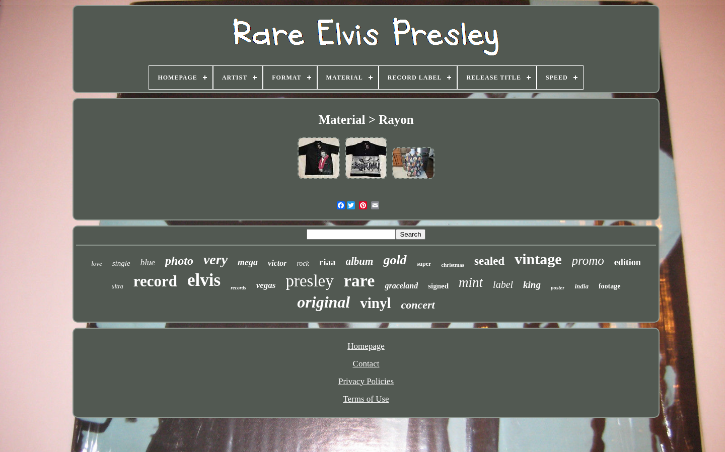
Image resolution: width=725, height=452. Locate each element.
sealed (489, 261)
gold (394, 260)
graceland (401, 285)
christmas (452, 265)
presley (309, 281)
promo (588, 260)
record (155, 281)
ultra (117, 286)
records (238, 287)
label (503, 284)
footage (610, 286)
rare (359, 280)
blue (147, 262)
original (323, 302)
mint (471, 282)
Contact (366, 363)
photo (179, 260)
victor (277, 263)
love (96, 263)
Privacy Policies (366, 381)
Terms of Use (366, 399)
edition (627, 262)
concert (417, 304)
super (424, 263)
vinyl (375, 303)
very (215, 259)
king (532, 284)
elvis (204, 280)
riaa (327, 262)
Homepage (366, 346)
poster (558, 287)
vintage (538, 259)
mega (248, 262)
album (360, 261)
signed (438, 286)
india (581, 286)
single (121, 263)
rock (303, 263)
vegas (266, 285)
